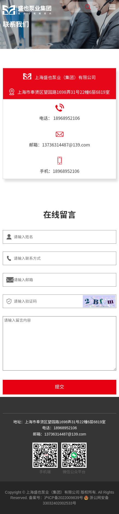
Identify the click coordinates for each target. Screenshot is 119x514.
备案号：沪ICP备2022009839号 (56, 498)
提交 (59, 387)
